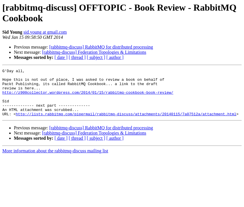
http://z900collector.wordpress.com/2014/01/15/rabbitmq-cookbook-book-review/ (87, 97)
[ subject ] (96, 57)
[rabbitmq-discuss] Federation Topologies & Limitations (94, 52)
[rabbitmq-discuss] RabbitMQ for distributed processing (101, 47)
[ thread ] (77, 57)
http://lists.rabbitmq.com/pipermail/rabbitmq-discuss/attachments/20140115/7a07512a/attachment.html (126, 123)
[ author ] (115, 57)
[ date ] (61, 57)
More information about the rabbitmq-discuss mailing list (55, 160)
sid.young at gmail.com (45, 32)
